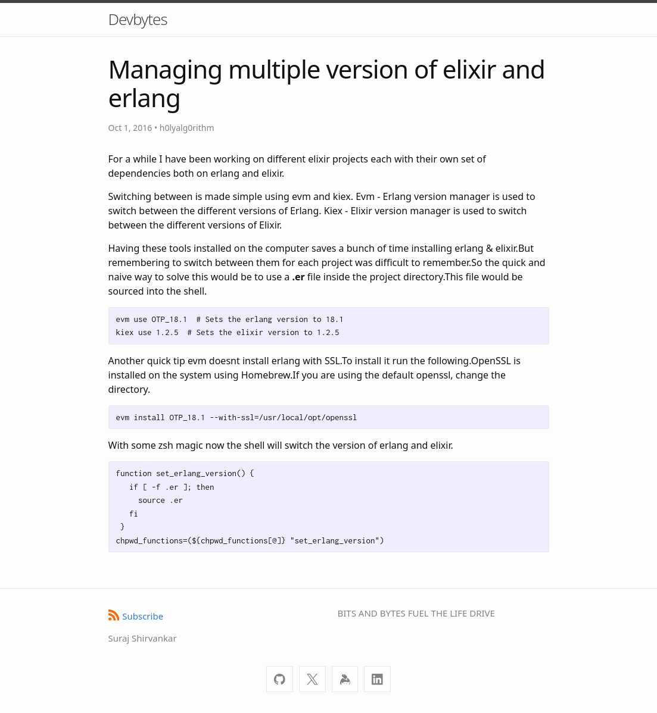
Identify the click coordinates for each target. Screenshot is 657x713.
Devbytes (137, 19)
